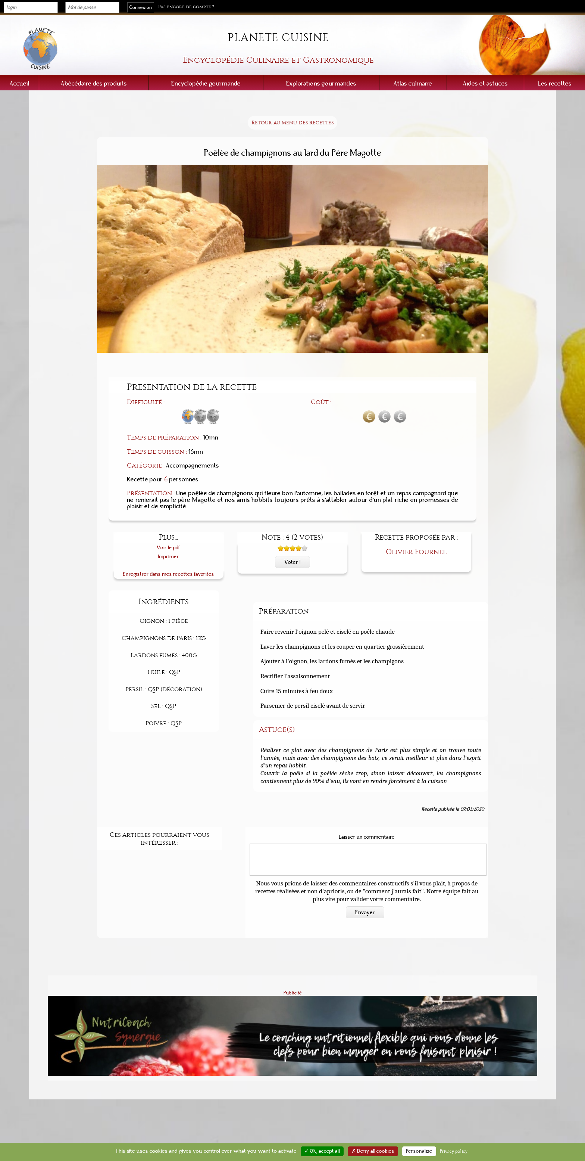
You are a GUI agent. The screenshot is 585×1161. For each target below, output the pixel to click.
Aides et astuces (485, 83)
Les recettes (555, 83)
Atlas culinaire (413, 83)
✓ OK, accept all (322, 1151)
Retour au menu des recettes (292, 122)
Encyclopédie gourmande (206, 83)
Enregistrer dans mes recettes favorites (168, 574)
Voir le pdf (168, 547)
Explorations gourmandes (321, 83)
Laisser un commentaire (367, 837)
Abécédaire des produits (94, 83)
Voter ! (292, 562)
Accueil (19, 83)
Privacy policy (454, 1151)
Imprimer (168, 556)
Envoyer (365, 912)
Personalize (419, 1151)
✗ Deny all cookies (372, 1151)
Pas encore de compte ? (186, 6)
